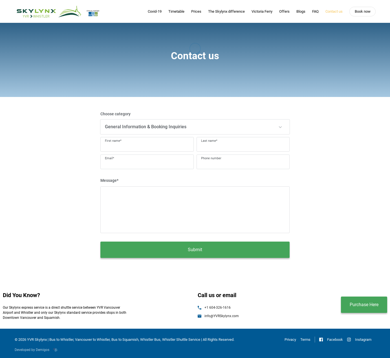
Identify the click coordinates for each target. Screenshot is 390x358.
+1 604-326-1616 (214, 308)
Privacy (290, 339)
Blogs (300, 11)
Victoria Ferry (262, 11)
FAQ (315, 11)
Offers (284, 11)
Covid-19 (155, 11)
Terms (305, 339)
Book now (363, 11)
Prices (196, 11)
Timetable (176, 11)
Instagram (359, 339)
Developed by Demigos (36, 350)
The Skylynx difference (226, 11)
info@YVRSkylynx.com (218, 316)
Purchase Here (364, 304)
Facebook (331, 339)
